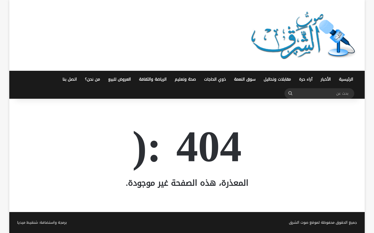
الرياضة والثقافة (153, 79)
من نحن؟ (92, 79)
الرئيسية (346, 79)
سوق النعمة (244, 79)
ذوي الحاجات (215, 79)
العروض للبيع (119, 79)
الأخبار (326, 79)
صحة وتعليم (185, 79)
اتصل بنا (69, 79)
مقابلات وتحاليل (277, 79)
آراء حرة (305, 79)
